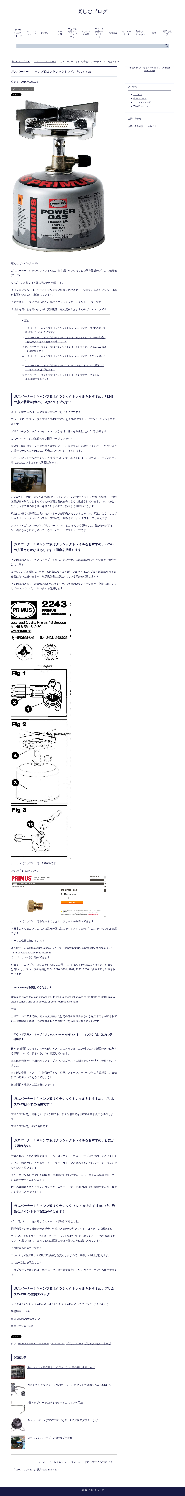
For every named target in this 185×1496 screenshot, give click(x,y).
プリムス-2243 (74, 1343)
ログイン (137, 94)
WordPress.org (140, 106)
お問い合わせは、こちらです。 (143, 126)
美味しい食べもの (140, 32)
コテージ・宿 (58, 32)
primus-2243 (57, 1343)
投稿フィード (140, 98)
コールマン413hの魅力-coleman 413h (37, 1469)
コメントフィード (142, 102)
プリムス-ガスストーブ (97, 1343)
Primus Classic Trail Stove (33, 1343)
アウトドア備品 (85, 32)
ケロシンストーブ (31, 32)
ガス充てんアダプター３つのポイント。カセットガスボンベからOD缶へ (69, 1384)
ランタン (45, 33)
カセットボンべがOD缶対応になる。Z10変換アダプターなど (62, 1420)
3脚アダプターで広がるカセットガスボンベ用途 (55, 1402)
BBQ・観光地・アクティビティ (72, 32)
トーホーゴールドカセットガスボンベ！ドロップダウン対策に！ (75, 1462)
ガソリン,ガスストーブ (17, 33)
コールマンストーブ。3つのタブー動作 (50, 1437)
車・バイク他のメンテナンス (99, 32)
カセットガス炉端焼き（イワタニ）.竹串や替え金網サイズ (61, 1367)
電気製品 (113, 33)
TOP (21, 61)
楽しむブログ (92, 11)
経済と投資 (167, 32)
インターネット (126, 32)
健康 (154, 33)
